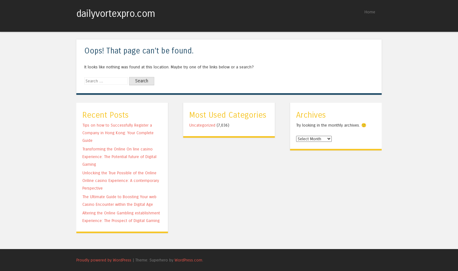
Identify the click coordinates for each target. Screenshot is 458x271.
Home (369, 12)
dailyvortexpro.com (115, 13)
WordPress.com (188, 260)
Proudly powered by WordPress (103, 260)
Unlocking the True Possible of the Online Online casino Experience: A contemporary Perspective (120, 180)
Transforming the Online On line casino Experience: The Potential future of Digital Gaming (119, 157)
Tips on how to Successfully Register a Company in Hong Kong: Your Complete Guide (118, 133)
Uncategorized (202, 125)
